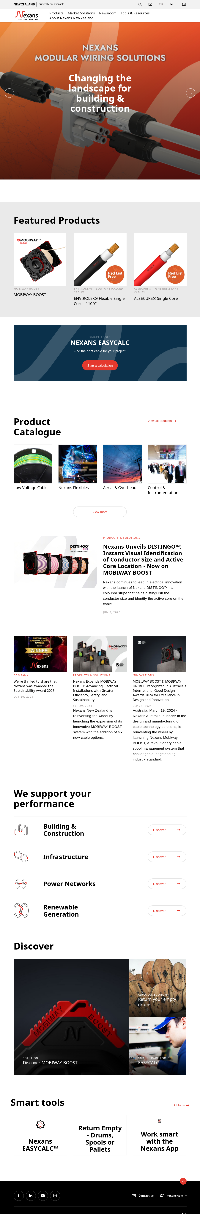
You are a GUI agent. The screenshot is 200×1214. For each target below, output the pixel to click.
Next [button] (190, 93)
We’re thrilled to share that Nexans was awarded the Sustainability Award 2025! (39, 703)
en (184, 4)
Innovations (143, 688)
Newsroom (107, 13)
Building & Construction (63, 860)
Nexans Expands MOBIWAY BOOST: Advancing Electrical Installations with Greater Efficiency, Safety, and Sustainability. (98, 708)
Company (21, 688)
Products (56, 13)
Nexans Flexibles (75, 489)
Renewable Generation (61, 940)
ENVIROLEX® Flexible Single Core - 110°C (95, 301)
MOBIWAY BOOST (32, 295)
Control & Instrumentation (164, 491)
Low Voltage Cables (26, 491)
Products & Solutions (121, 540)
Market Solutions (81, 13)
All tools (181, 1135)
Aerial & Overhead (121, 489)
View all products (164, 425)
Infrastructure (65, 886)
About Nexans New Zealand (71, 18)
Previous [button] (9, 93)
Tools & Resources (135, 13)
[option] (100, 100)
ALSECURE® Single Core (158, 299)
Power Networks (69, 913)
